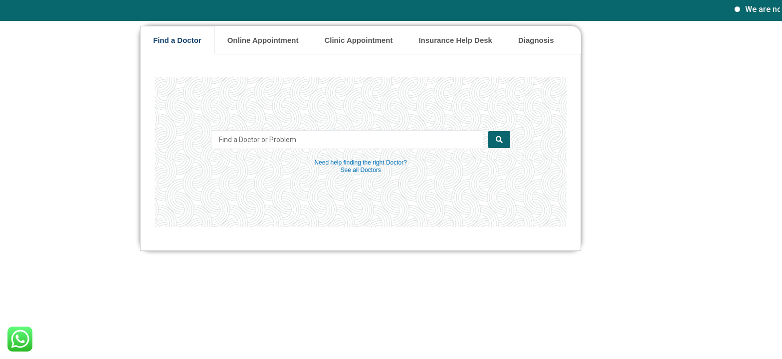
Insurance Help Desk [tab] (455, 40)
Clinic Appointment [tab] (358, 40)
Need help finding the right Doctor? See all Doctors (360, 166)
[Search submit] (499, 139)
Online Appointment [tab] (263, 40)
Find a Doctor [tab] (177, 40)
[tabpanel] (360, 152)
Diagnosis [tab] (536, 40)
